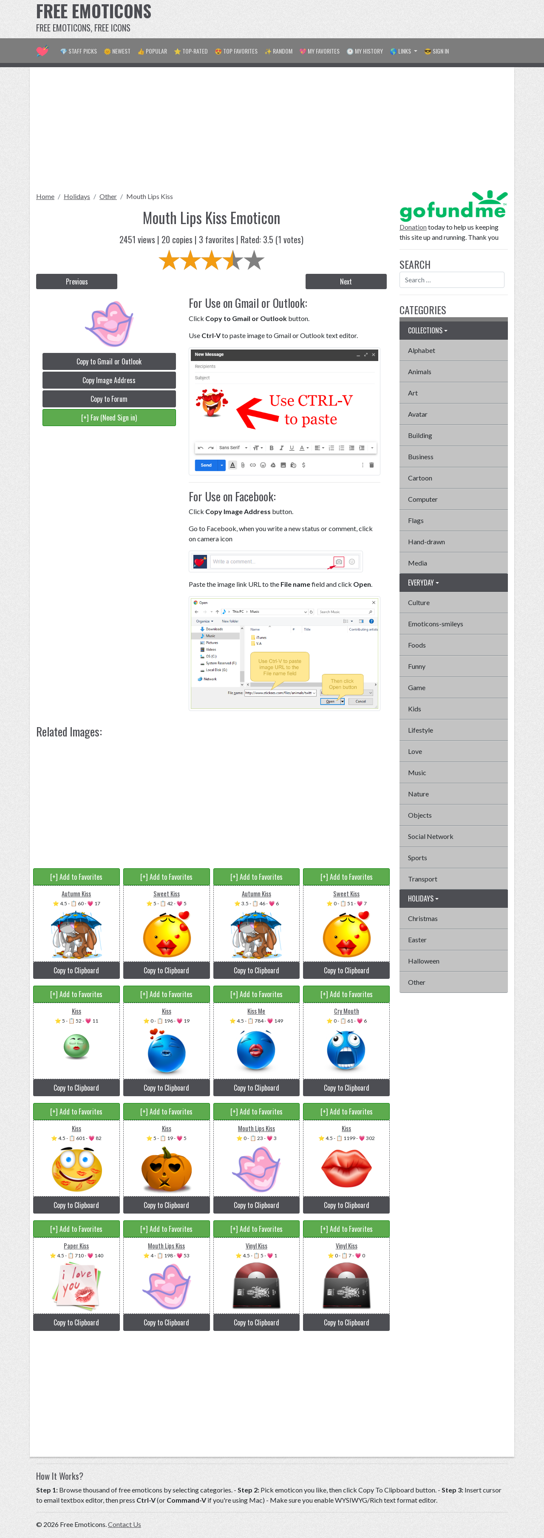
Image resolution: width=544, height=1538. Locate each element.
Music (417, 772)
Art (413, 393)
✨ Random (278, 50)
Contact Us (124, 1524)
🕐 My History (364, 50)
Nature (418, 794)
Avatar (418, 414)
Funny (416, 666)
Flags (416, 520)
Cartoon (420, 478)
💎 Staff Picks (78, 50)
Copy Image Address (109, 380)
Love (415, 751)
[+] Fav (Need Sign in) (109, 417)
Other (108, 196)
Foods (417, 645)
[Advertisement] (353, 19)
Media (417, 563)
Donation (413, 227)
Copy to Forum (109, 399)
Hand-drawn (426, 541)
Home (45, 196)
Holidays (77, 196)
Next (346, 281)
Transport (422, 879)
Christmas (423, 918)
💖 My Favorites (319, 50)
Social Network (430, 836)
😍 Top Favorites (236, 50)
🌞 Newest (117, 50)
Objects (420, 815)
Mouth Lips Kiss (149, 196)
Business (421, 456)
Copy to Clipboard (76, 970)
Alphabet (421, 350)
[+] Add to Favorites (76, 877)
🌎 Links (401, 50)
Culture (419, 602)
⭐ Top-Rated (191, 50)
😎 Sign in (436, 50)
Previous (77, 281)
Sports (417, 857)
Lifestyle (420, 730)
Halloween (423, 961)
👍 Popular (152, 50)
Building (420, 435)
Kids (414, 709)
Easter (417, 939)
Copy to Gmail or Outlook (109, 361)
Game (416, 687)
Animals (419, 371)
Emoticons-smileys (435, 624)
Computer (423, 499)
